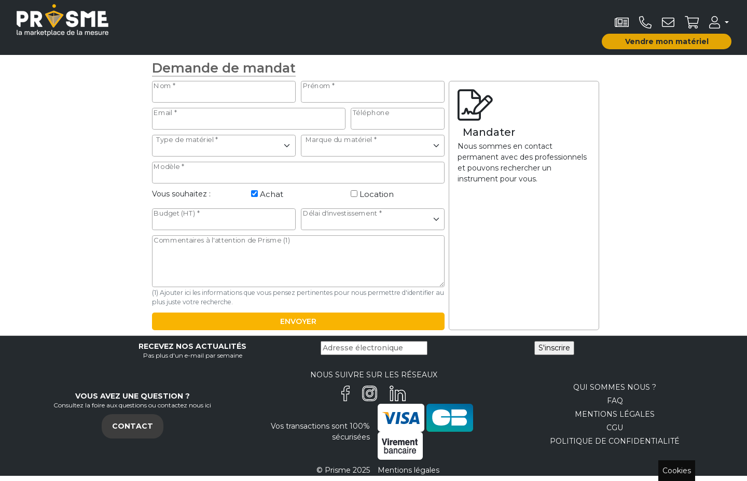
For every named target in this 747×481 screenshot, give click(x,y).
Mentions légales (615, 414)
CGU (614, 427)
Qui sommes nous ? (614, 387)
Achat (271, 194)
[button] (719, 22)
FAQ (615, 400)
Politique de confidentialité (615, 441)
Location (376, 194)
